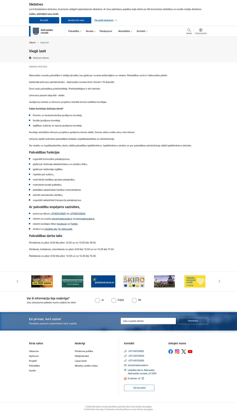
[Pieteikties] (193, 321)
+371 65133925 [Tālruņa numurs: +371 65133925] (136, 351)
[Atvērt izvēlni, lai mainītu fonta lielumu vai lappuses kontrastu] (200, 31)
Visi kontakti (139, 387)
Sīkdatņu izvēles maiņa (86, 365)
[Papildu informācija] (143, 378)
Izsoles (32, 370)
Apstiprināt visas (76, 20)
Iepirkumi (34, 356)
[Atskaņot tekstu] (41, 58)
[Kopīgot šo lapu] (200, 57)
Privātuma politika (84, 351)
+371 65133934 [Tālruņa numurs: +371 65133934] (136, 355)
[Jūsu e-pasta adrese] (148, 321)
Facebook (62, 223)
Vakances (34, 351)
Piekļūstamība (82, 356)
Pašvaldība (34, 365)
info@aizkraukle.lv (85, 218)
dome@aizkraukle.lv (138, 365)
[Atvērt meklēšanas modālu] (189, 31)
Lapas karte (81, 360)
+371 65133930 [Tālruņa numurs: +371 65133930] (136, 360)
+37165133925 (58, 213)
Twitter (74, 223)
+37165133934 (77, 213)
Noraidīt (44, 20)
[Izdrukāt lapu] (200, 50)
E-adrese (133, 378)
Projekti (33, 360)
